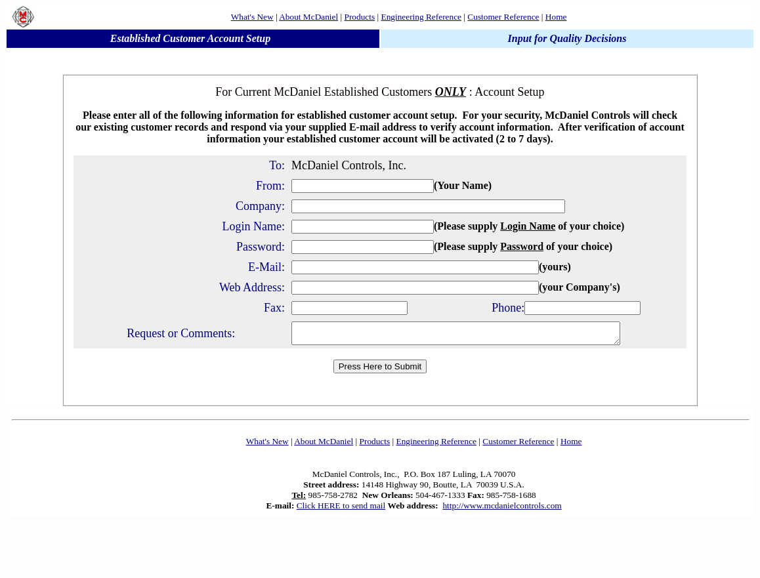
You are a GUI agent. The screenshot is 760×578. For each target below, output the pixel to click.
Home (556, 17)
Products (360, 17)
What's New (252, 17)
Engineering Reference (421, 17)
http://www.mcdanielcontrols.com (501, 509)
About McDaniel (308, 17)
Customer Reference (503, 17)
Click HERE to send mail (341, 509)
